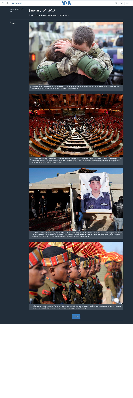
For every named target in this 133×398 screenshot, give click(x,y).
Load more (76, 316)
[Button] (12, 23)
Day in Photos (16, 3)
